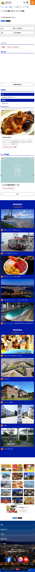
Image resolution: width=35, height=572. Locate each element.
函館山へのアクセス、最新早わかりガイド (13, 230)
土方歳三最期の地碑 (8, 449)
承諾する (17, 569)
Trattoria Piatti (6, 137)
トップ (1, 7)
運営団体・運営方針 (12, 551)
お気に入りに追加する (12, 28)
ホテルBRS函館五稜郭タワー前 (10, 185)
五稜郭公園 (6, 379)
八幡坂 (5, 425)
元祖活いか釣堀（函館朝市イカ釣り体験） (13, 355)
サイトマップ (21, 551)
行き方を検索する (11, 33)
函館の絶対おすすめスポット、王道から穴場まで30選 (15, 300)
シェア (3, 21)
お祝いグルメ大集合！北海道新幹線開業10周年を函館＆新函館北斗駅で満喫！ (19, 323)
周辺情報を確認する (23, 84)
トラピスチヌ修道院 (8, 402)
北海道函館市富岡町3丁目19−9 (8, 17)
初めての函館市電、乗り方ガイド (11, 253)
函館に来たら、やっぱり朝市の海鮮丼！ (12, 276)
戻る (10, 194)
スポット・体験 (8, 7)
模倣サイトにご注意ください (17, 549)
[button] (1, 131)
